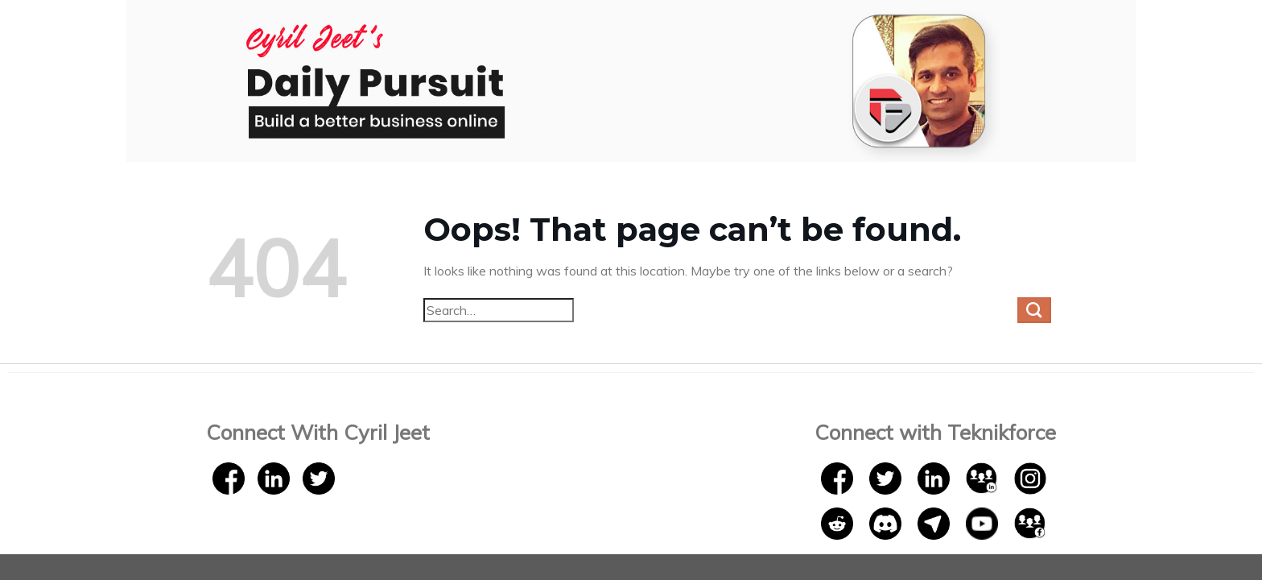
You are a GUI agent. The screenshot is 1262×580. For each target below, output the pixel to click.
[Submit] (1034, 310)
